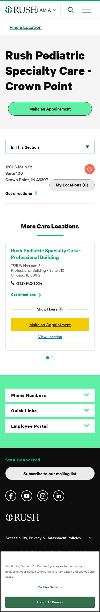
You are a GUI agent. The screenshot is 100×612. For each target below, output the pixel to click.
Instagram (42, 495)
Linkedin (58, 495)
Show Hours (50, 309)
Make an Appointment (50, 109)
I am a (44, 10)
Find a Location (26, 27)
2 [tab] (52, 357)
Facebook (10, 495)
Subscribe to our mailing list (50, 473)
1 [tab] (47, 357)
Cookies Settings (50, 587)
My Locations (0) (72, 185)
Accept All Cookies (50, 602)
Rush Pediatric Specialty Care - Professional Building (46, 253)
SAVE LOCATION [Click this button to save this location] (90, 169)
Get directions (18, 193)
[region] (50, 581)
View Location (50, 336)
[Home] (22, 519)
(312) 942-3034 (29, 283)
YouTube (26, 495)
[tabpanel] (50, 297)
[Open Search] (70, 9)
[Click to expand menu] (50, 147)
